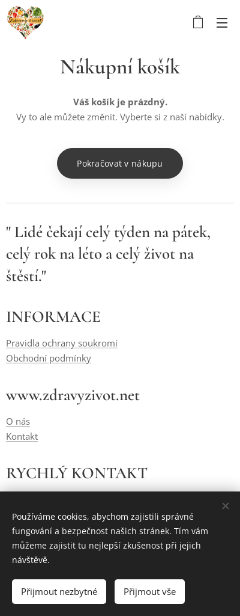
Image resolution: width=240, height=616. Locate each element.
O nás (18, 422)
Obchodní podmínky (48, 358)
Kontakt (22, 436)
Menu (222, 22)
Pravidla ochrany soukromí (62, 343)
